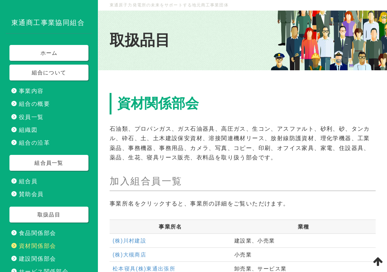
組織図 (28, 130)
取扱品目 (140, 40)
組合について (49, 73)
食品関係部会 (37, 233)
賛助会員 (31, 194)
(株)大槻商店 (129, 255)
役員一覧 (31, 117)
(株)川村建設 (129, 241)
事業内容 (31, 91)
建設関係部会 (37, 258)
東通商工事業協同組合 (48, 22)
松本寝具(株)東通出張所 (144, 269)
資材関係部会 (37, 246)
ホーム (49, 53)
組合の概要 (34, 103)
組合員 (28, 181)
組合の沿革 (34, 142)
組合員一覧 (156, 181)
